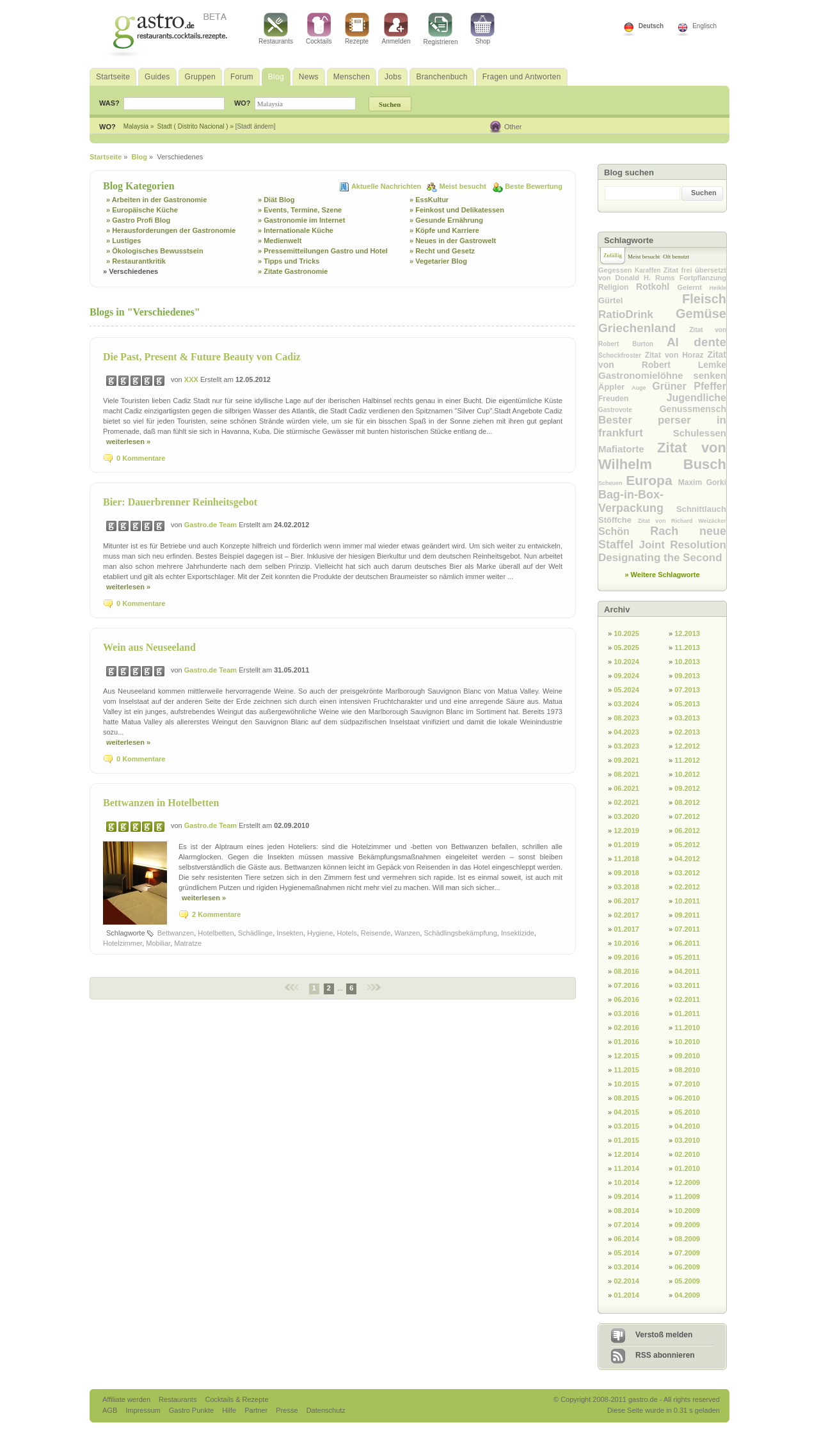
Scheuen (612, 483)
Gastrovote (629, 409)
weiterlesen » (128, 441)
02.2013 (687, 732)
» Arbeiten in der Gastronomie (156, 199)
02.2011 (687, 999)
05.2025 (626, 647)
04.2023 (626, 732)
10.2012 (687, 774)
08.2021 (626, 774)
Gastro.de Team (211, 525)
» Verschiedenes (130, 271)
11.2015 (626, 1070)
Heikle (717, 288)
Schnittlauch (701, 509)
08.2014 (626, 1210)
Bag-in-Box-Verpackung (637, 501)
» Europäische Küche (142, 210)
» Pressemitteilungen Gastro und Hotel (323, 251)
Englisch (704, 25)
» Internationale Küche (295, 230)
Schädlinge (255, 933)
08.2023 (626, 718)
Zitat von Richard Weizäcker (682, 521)
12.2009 (687, 1182)
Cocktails (319, 29)
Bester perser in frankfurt (662, 426)
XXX (192, 379)
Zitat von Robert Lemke (662, 359)
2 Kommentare (216, 914)
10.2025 (626, 633)
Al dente (696, 342)
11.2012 (687, 760)
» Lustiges (123, 240)
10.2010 (687, 1042)
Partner (256, 1410)
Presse (287, 1410)
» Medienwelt (279, 240)
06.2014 (626, 1239)
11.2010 (687, 1027)
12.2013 (687, 633)
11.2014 (626, 1168)
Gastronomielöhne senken (662, 375)
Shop (482, 29)
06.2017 (626, 901)
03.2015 (626, 1126)
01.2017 (626, 929)
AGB (110, 1410)
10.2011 (687, 901)
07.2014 (626, 1225)
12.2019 (626, 830)
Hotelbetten (216, 933)
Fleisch (704, 299)
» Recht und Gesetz (442, 251)
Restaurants (275, 29)
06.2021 (626, 788)
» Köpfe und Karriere (444, 230)
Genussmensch (693, 409)
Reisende (375, 933)
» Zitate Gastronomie (293, 271)
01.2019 (626, 844)
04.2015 (626, 1112)
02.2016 (626, 1027)
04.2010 (687, 1126)
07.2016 (626, 985)
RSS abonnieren (665, 1355)
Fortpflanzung (703, 278)
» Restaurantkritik (136, 261)
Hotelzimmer (122, 943)
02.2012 (687, 887)
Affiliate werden (127, 1399)
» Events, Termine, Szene (300, 210)
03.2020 (626, 816)
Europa (652, 480)
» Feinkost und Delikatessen (457, 210)
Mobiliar (158, 943)
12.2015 (626, 1056)
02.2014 (626, 1281)
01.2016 (626, 1042)
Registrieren (441, 29)
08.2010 (687, 1070)
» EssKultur (429, 199)
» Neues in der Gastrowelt (453, 240)
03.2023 (626, 746)
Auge (642, 388)
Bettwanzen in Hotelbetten (161, 802)
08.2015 (626, 1098)
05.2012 (687, 844)
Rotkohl (656, 287)
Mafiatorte (627, 448)
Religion (617, 287)
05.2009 (687, 1281)
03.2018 (626, 887)
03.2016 (626, 1013)
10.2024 (626, 661)
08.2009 (687, 1239)
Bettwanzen (175, 933)
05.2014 (626, 1253)
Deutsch (651, 25)
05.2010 (687, 1112)
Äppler (615, 387)
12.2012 (687, 746)
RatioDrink (637, 314)
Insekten (289, 933)
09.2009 (687, 1225)
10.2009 (687, 1210)
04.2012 (687, 859)
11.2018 (626, 859)
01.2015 (626, 1140)
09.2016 (626, 957)
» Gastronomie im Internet (301, 220)
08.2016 (626, 971)
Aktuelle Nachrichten (387, 186)
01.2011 (687, 1013)
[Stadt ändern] (255, 126)
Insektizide (517, 933)
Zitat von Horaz (676, 355)
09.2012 (687, 788)
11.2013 (687, 647)
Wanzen (407, 933)
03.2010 (687, 1140)
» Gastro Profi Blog (138, 220)
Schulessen (699, 432)
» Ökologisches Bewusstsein (154, 251)
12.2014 (626, 1154)
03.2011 (687, 985)
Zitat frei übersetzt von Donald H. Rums (662, 274)
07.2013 (687, 690)
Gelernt (693, 287)
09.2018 (626, 873)
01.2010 (687, 1168)
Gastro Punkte (192, 1410)
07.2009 (687, 1253)
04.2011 (687, 971)
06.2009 (687, 1267)
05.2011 (687, 957)
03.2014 (626, 1267)
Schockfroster (621, 355)
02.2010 (687, 1154)
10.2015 (626, 1084)
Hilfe (230, 1410)
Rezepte (357, 29)
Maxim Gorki (702, 482)
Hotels (346, 933)
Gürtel (640, 300)
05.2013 (687, 704)
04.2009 (687, 1295)
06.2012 (687, 830)
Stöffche (618, 520)
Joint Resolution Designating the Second (662, 551)
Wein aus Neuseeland (149, 647)
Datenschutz (326, 1410)
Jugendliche (696, 397)
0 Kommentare (140, 458)
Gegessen (616, 270)
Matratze (188, 943)
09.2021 (626, 760)
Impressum (143, 1410)
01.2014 (626, 1295)
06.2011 (687, 943)
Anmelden (396, 29)
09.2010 (687, 1056)
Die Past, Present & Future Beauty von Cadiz (202, 356)
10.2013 (687, 661)
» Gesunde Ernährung (446, 220)
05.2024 (626, 690)
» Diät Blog (276, 199)
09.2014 (626, 1196)
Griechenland (644, 328)
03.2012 (687, 873)
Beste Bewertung (533, 186)
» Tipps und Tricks (288, 261)
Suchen (704, 192)
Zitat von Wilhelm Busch (662, 456)
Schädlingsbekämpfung (460, 933)
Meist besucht (464, 186)
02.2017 (626, 915)
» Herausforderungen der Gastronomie (170, 230)
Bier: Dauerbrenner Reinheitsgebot (180, 502)
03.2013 (687, 718)
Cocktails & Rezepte (236, 1399)
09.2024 (626, 676)
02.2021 (626, 802)
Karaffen (649, 270)
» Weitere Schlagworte (661, 574)
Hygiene (320, 933)
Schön (624, 531)
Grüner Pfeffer (689, 386)
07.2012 (687, 816)
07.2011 (687, 929)
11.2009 (687, 1196)
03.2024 (626, 704)
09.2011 (687, 915)
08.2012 (687, 802)
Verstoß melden (663, 1334)
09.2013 (687, 676)
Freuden (632, 398)
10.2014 (626, 1182)
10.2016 (626, 943)
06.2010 (687, 1098)
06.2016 (626, 999)
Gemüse (701, 313)
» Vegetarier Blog (438, 261)
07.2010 (687, 1084)
